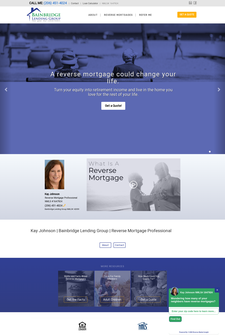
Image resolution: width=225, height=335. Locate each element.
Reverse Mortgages (118, 15)
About (93, 15)
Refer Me (145, 15)
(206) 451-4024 (56, 3)
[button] (5, 88)
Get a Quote (187, 14)
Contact (75, 3)
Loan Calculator (90, 3)
